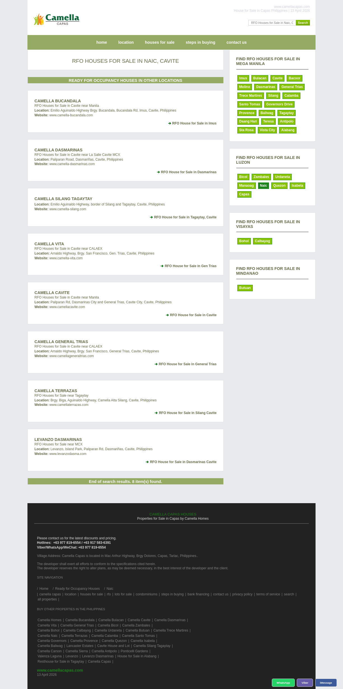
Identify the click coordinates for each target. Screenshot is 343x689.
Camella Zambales (136, 625)
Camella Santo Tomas (138, 636)
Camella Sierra (77, 651)
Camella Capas (99, 661)
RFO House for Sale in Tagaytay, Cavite (185, 217)
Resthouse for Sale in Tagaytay (61, 661)
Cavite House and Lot (113, 646)
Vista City (267, 130)
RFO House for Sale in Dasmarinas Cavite (183, 462)
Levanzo (72, 656)
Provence (246, 113)
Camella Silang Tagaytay (63, 198)
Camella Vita (49, 244)
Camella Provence (84, 641)
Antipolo (287, 121)
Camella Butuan (137, 630)
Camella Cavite (52, 292)
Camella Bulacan (111, 620)
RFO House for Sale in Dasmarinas (189, 172)
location (126, 42)
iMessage (326, 682)
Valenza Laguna (50, 656)
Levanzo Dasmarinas (58, 439)
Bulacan (259, 78)
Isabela (297, 186)
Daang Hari (248, 121)
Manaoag (246, 186)
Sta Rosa (246, 130)
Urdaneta (282, 177)
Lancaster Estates (79, 646)
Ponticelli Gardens (134, 651)
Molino (244, 87)
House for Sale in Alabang (136, 656)
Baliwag (267, 113)
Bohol (244, 241)
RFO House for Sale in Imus (194, 123)
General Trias (292, 87)
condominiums (146, 594)
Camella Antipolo (104, 651)
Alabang (287, 130)
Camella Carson (50, 651)
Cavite (277, 78)
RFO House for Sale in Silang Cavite (187, 413)
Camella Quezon (114, 641)
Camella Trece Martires (170, 630)
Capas (244, 194)
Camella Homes (49, 620)
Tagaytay (286, 113)
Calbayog (262, 241)
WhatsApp (283, 682)
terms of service (268, 594)
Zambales (261, 177)
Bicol (243, 177)
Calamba (291, 96)
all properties (47, 599)
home (101, 42)
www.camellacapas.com (60, 670)
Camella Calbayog (77, 630)
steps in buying (200, 42)
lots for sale (123, 594)
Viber (305, 682)
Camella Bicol (108, 625)
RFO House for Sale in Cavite (193, 315)
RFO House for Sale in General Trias (188, 364)
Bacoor (294, 78)
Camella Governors (52, 641)
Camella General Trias (61, 341)
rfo (109, 594)
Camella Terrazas (55, 391)
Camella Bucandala (57, 101)
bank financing (198, 594)
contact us (236, 42)
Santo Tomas (249, 104)
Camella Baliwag (50, 646)
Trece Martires (250, 96)
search (289, 594)
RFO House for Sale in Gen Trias (191, 266)
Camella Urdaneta (108, 630)
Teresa (268, 121)
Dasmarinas (265, 87)
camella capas (50, 594)
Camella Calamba (104, 636)
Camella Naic (47, 636)
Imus (243, 78)
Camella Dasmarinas (58, 150)
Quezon (279, 186)
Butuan (245, 288)
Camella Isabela (143, 641)
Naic (263, 186)
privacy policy (242, 594)
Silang (273, 96)
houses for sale (160, 42)
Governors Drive (279, 104)
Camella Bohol (48, 630)
